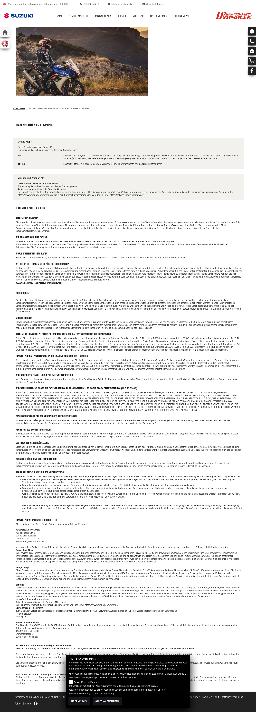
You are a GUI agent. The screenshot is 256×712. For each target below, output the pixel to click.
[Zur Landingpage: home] (5, 32)
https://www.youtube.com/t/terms (103, 192)
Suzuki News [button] (181, 16)
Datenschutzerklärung (164, 669)
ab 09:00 (63, 4)
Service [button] (121, 16)
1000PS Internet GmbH (27, 631)
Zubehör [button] (138, 16)
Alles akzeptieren (107, 701)
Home (59, 16)
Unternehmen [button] (158, 16)
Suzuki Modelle (79, 16)
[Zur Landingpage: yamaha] (5, 44)
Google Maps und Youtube (86, 682)
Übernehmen (79, 701)
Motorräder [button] (103, 16)
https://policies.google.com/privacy (126, 195)
